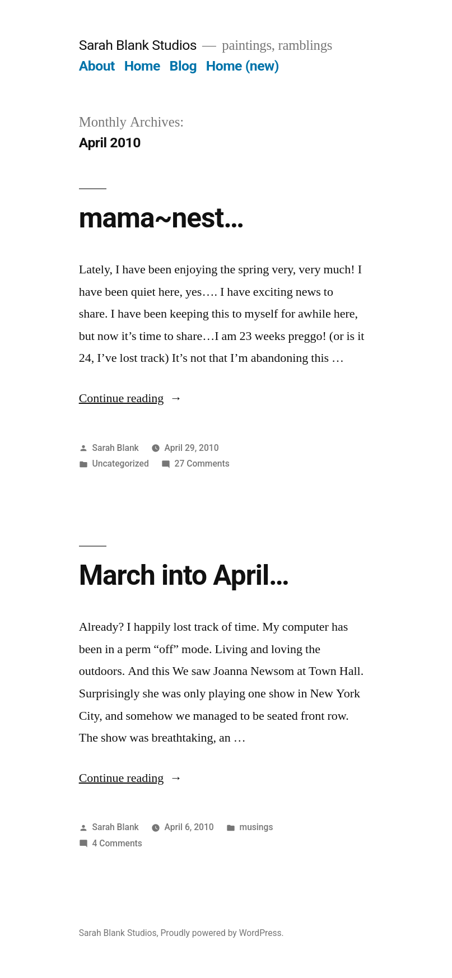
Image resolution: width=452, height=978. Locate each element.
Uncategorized (120, 463)
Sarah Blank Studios (138, 45)
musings (256, 827)
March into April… (184, 575)
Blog (183, 66)
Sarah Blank (115, 448)
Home (142, 66)
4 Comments (117, 843)
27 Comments (202, 463)
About (97, 66)
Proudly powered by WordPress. (221, 933)
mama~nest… (161, 218)
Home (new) (242, 66)
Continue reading (131, 398)
